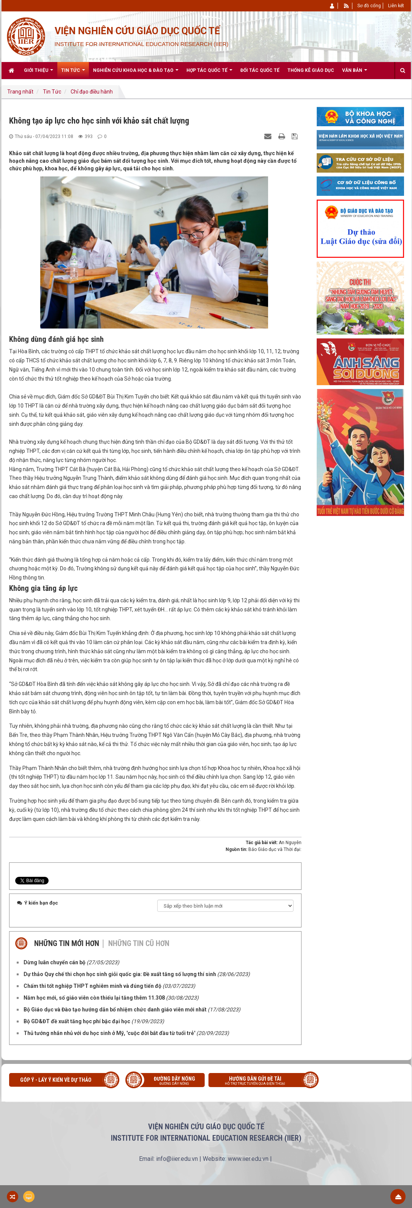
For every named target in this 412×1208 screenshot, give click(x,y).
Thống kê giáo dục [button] (310, 70)
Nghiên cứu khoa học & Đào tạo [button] (135, 73)
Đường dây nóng (169, 1081)
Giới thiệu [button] (38, 73)
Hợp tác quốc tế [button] (209, 73)
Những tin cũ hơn (138, 943)
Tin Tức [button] (73, 73)
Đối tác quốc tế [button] (259, 70)
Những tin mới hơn (66, 943)
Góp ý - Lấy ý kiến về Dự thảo (56, 1080)
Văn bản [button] (354, 73)
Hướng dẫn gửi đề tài (260, 1081)
